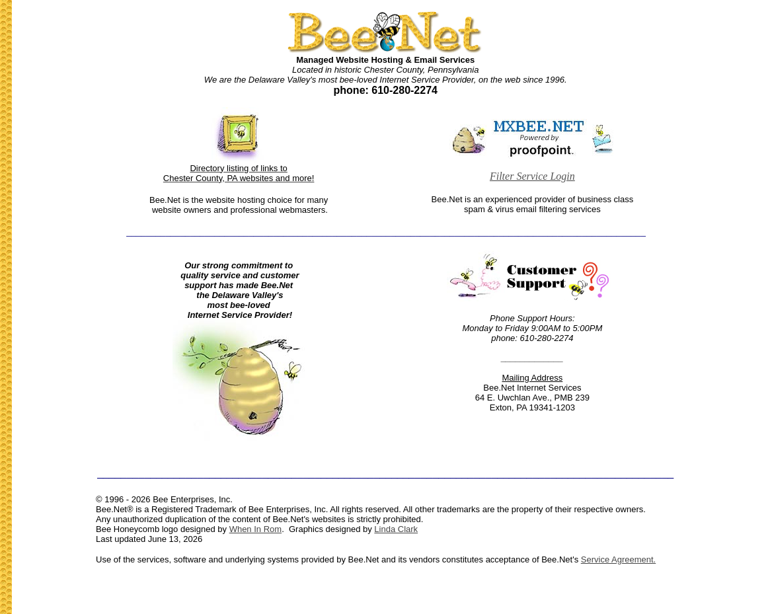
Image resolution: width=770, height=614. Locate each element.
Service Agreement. (618, 559)
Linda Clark (396, 529)
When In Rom (255, 529)
